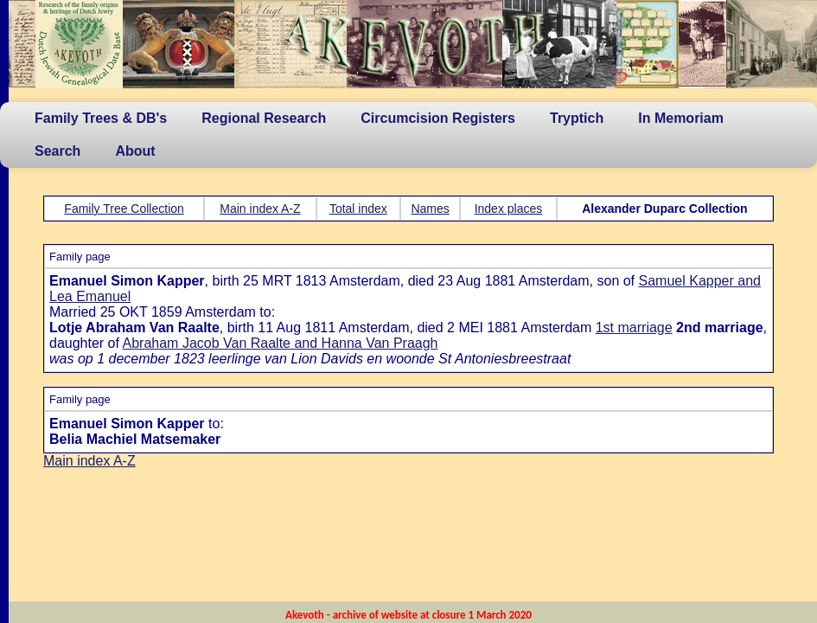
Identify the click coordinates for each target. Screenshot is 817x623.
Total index (358, 208)
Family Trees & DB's (101, 118)
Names (430, 208)
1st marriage (634, 327)
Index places (509, 208)
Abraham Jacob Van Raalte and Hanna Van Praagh (280, 343)
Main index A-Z (260, 208)
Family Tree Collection (124, 208)
